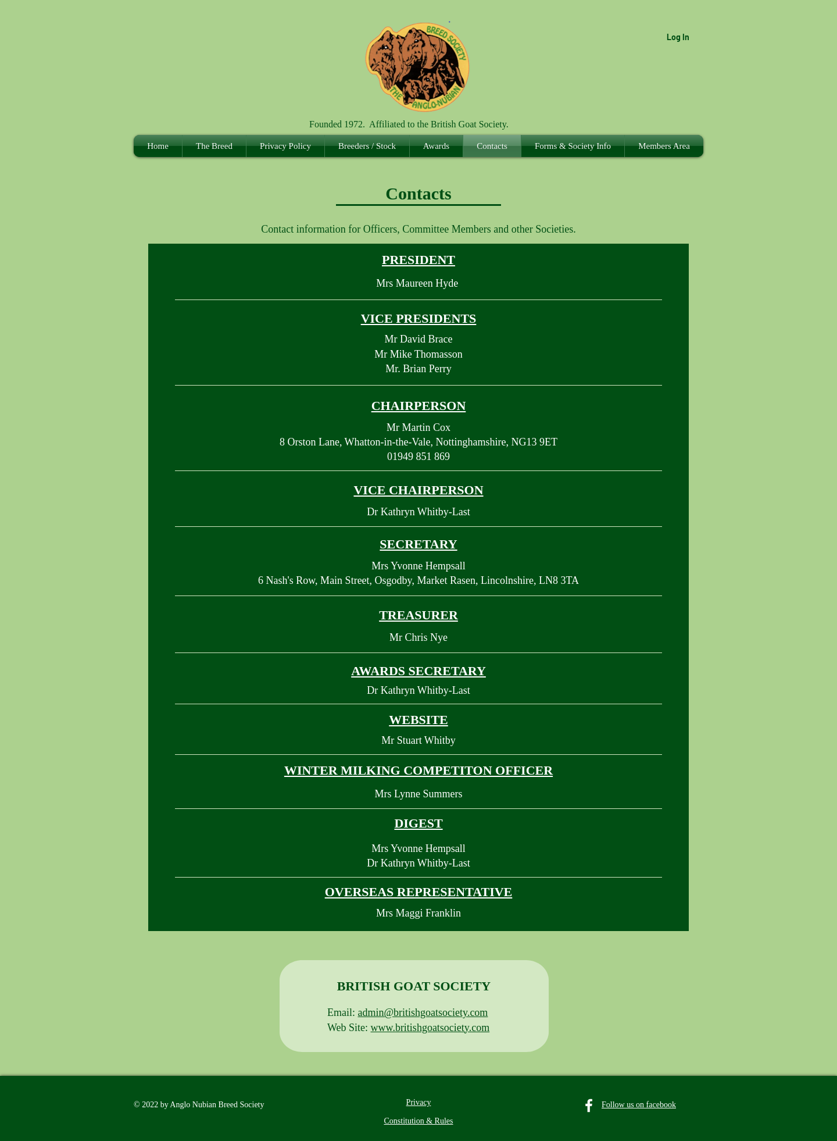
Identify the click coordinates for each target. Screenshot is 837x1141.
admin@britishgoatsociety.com (423, 1012)
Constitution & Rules (418, 1121)
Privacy (418, 1102)
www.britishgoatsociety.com (430, 1027)
